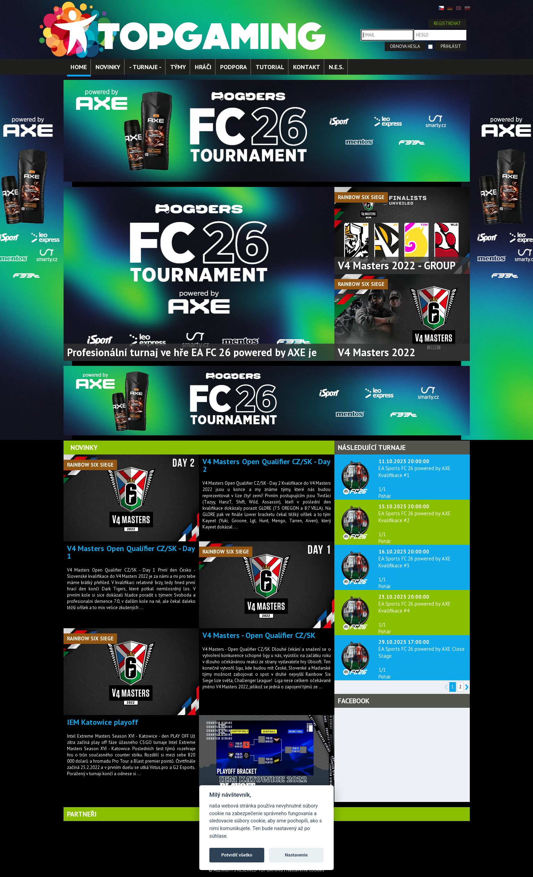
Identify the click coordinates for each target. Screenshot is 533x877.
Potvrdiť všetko (236, 855)
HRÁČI (203, 67)
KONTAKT (306, 67)
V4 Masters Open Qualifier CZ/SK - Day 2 (266, 465)
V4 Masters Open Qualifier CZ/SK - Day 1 (131, 552)
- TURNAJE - (145, 67)
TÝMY (178, 67)
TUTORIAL (270, 67)
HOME (78, 67)
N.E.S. (336, 67)
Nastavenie (296, 855)
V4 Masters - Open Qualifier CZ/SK (258, 635)
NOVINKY (107, 67)
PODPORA (233, 67)
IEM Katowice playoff (102, 722)
